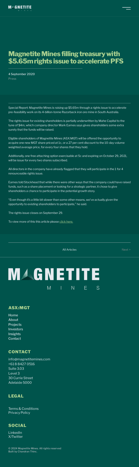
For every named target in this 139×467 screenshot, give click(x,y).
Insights (14, 334)
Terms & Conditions (23, 409)
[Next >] (122, 250)
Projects (14, 325)
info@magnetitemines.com (29, 359)
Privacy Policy (19, 413)
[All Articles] (69, 250)
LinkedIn (15, 433)
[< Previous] (16, 250)
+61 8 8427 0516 (21, 364)
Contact (14, 339)
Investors (15, 329)
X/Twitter (15, 437)
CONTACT (19, 351)
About (13, 320)
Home (13, 315)
